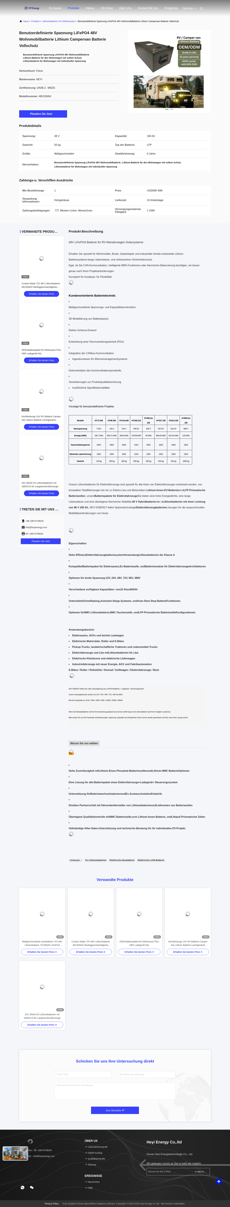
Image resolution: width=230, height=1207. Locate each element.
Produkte (73, 8)
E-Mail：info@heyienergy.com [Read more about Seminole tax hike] (38, 1156)
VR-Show (107, 8)
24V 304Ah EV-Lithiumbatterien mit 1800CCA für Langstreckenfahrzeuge (42, 1016)
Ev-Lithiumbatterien (95, 860)
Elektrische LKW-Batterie (151, 860)
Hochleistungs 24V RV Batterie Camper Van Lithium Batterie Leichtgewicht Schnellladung (41, 420)
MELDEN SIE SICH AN (200, 1171)
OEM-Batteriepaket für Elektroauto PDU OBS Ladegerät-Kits (139, 943)
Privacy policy (52, 1203)
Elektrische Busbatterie (122, 860)
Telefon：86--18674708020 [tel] (36, 1150)
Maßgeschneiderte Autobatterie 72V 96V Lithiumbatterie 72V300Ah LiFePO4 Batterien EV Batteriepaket (42, 943)
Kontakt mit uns (148, 8)
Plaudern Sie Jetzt (43, 113)
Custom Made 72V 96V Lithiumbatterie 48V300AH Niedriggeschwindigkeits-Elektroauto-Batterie (41, 287)
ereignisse (171, 8)
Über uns (125, 8)
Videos (90, 8)
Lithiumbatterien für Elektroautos (58, 21)
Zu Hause (55, 8)
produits (35, 21)
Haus (25, 21)
